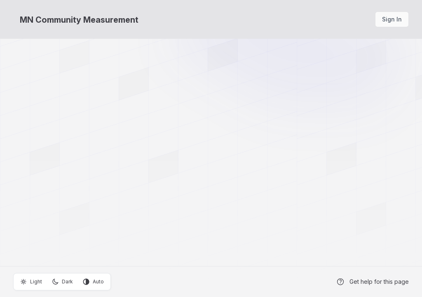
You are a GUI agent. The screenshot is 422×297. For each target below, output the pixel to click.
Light (31, 281)
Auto (93, 281)
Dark (62, 281)
